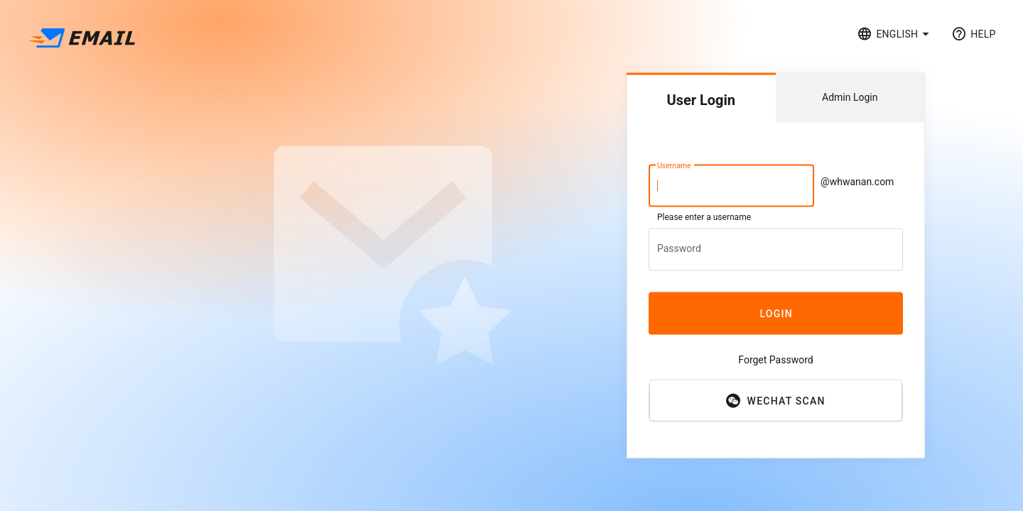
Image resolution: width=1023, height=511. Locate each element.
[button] (895, 34)
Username (674, 165)
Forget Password (775, 360)
